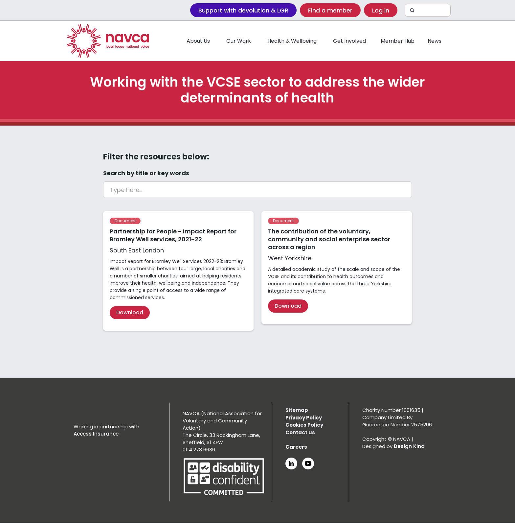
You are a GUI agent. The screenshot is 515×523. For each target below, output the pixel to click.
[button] (198, 41)
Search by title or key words (146, 173)
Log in (380, 10)
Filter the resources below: (156, 157)
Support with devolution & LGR (243, 10)
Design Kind (409, 446)
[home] (108, 41)
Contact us (300, 432)
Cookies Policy (304, 424)
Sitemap (296, 410)
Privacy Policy (303, 417)
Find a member (330, 10)
